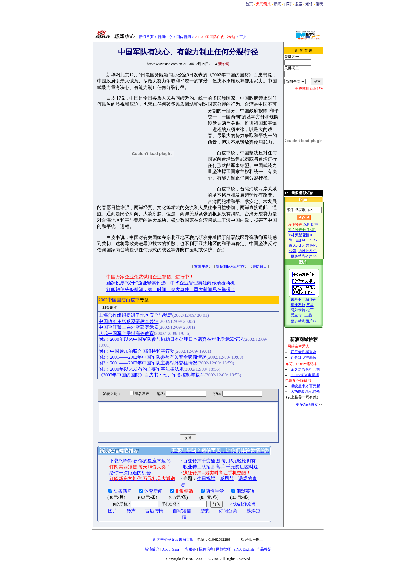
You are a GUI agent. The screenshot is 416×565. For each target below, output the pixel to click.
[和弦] (299, 251)
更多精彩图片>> (310, 321)
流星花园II (309, 235)
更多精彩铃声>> (310, 256)
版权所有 (202, 555)
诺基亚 (302, 299)
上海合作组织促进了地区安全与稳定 (125, 302)
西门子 (316, 299)
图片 (102, 497)
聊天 (319, 4)
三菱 (314, 315)
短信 (309, 4)
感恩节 (217, 465)
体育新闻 (143, 478)
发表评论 (190, 254)
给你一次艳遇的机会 (120, 459)
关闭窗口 (249, 254)
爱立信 (302, 315)
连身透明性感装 (310, 357)
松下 (316, 310)
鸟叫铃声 (316, 224)
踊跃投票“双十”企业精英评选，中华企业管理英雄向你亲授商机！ (162, 270)
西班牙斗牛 (313, 251)
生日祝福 (196, 465)
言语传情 (144, 497)
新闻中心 (165, 37)
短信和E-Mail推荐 (220, 254)
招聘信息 (206, 536)
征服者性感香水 (310, 352)
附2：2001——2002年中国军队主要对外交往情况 (137, 344)
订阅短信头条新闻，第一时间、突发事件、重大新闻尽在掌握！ (160, 276)
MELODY (316, 240)
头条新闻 (112, 478)
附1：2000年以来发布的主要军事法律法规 (130, 350)
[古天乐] (300, 245)
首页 (249, 4)
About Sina (170, 536)
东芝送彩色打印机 (311, 369)
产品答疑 (264, 536)
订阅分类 (217, 497)
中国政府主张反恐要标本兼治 (118, 308)
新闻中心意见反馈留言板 (173, 526)
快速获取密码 (234, 491)
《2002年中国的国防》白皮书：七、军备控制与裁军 (141, 356)
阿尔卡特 (304, 310)
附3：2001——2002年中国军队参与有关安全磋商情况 (142, 338)
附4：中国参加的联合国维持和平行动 (126, 332)
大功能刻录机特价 (311, 391)
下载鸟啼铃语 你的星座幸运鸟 (129, 447)
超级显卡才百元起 (311, 386)
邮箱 (288, 4)
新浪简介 (152, 536)
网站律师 (223, 536)
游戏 (194, 497)
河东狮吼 (315, 245)
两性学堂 (204, 478)
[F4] (297, 235)
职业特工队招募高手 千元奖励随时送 (210, 454)
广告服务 (188, 536)
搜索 (298, 4)
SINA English (243, 536)
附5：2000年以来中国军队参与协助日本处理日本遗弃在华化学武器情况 (160, 326)
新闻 (277, 4)
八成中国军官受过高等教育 (115, 320)
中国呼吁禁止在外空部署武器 (118, 314)
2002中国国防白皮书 (109, 287)
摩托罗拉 (304, 305)
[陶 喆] (300, 240)
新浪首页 (146, 37)
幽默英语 (235, 478)
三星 (316, 305)
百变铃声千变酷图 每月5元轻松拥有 (209, 447)
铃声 (120, 497)
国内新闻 (183, 37)
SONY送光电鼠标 (311, 375)
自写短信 (171, 497)
